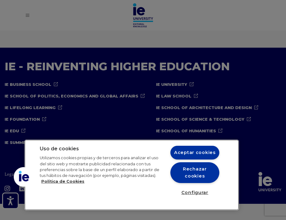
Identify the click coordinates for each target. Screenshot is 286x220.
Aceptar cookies (195, 152)
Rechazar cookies (195, 172)
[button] (23, 177)
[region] (131, 175)
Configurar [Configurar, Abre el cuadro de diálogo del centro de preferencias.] (194, 192)
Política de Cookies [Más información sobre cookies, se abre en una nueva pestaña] (62, 181)
